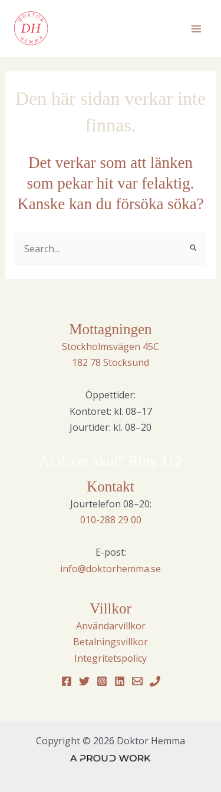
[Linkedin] (119, 681)
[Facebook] (66, 681)
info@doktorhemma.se (110, 568)
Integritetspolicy (110, 658)
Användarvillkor (111, 625)
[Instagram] (102, 681)
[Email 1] (137, 681)
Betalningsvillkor (110, 641)
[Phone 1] (155, 681)
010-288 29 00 (110, 519)
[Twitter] (84, 681)
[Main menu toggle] (196, 29)
